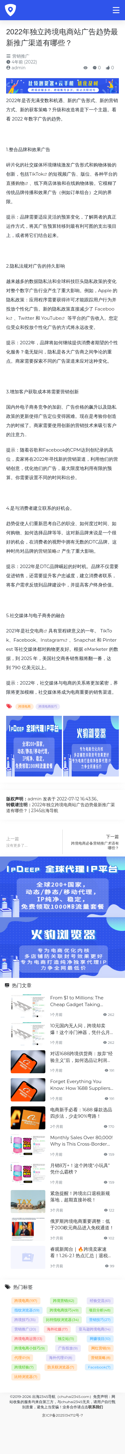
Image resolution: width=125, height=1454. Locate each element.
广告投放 (68, 1348)
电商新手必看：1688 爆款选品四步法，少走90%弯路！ (81, 1113)
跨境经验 (24, 1367)
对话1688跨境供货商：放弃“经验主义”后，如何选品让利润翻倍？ (81, 1057)
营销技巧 (100, 1319)
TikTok (36, 174)
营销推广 (17, 56)
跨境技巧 (25, 1319)
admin (16, 68)
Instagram (52, 640)
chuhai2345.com (74, 1396)
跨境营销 (63, 1300)
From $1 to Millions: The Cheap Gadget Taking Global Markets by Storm (78, 1001)
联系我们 (95, 1407)
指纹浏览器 (27, 1310)
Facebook (99, 1367)
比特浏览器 (25, 1376)
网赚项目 (100, 1338)
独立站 (66, 1338)
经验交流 (100, 1300)
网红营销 (101, 1348)
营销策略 (47, 551)
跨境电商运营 (28, 1338)
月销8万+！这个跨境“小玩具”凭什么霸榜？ (80, 1168)
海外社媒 (57, 1329)
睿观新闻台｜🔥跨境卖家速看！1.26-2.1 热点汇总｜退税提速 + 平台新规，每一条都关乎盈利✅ (81, 1252)
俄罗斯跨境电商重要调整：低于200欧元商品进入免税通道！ (82, 1224)
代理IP (22, 1357)
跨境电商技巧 (48, 706)
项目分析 (100, 1310)
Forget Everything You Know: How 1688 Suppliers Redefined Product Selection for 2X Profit (80, 1084)
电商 (39, 631)
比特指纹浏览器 (62, 1319)
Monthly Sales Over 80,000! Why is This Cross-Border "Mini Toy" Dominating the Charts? (81, 1141)
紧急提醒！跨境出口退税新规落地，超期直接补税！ (80, 1196)
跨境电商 (24, 706)
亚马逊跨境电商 (95, 1329)
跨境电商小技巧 (29, 1348)
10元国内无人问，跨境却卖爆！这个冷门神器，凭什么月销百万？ (80, 1029)
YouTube (51, 318)
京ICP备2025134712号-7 (62, 1415)
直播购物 (15, 183)
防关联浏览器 (60, 1367)
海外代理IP (60, 1357)
